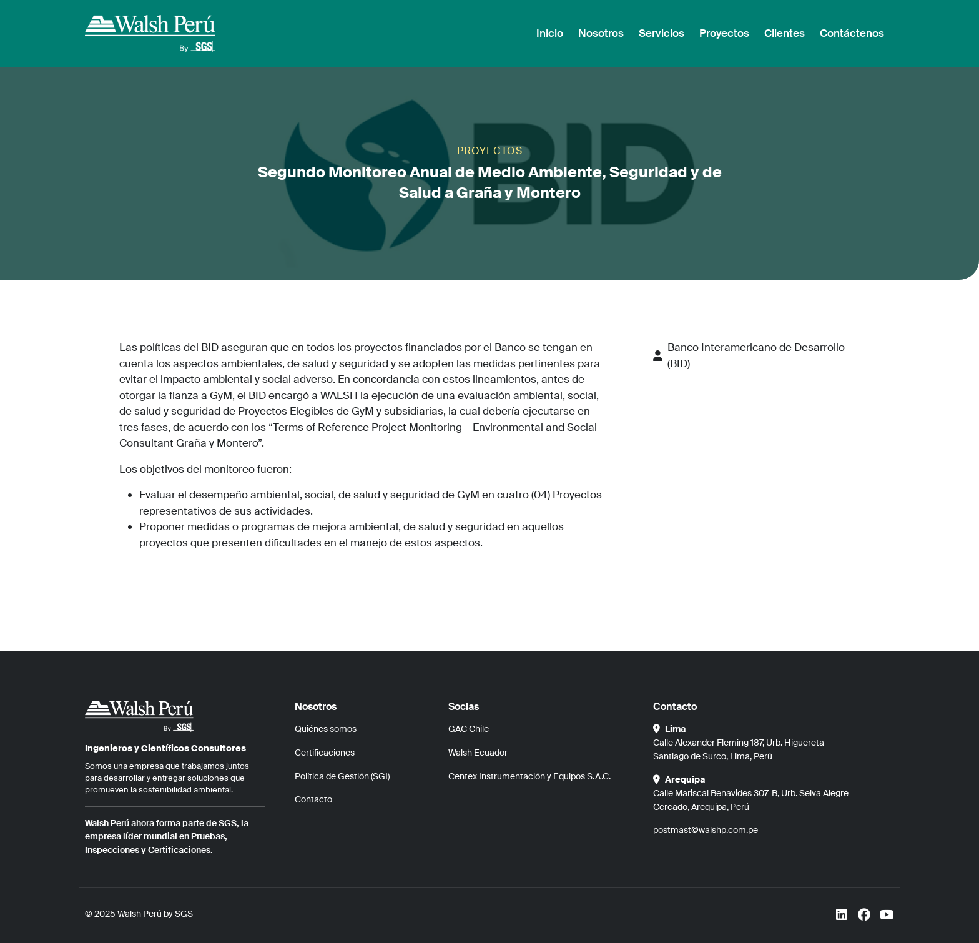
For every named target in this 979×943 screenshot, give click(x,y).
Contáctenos (852, 33)
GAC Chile (468, 728)
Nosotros (601, 33)
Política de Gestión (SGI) (342, 776)
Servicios (661, 33)
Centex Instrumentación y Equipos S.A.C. (529, 776)
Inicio (549, 33)
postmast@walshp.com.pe (705, 830)
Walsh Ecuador (478, 752)
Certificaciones (325, 752)
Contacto (313, 799)
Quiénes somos (326, 728)
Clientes (784, 33)
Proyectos (724, 33)
